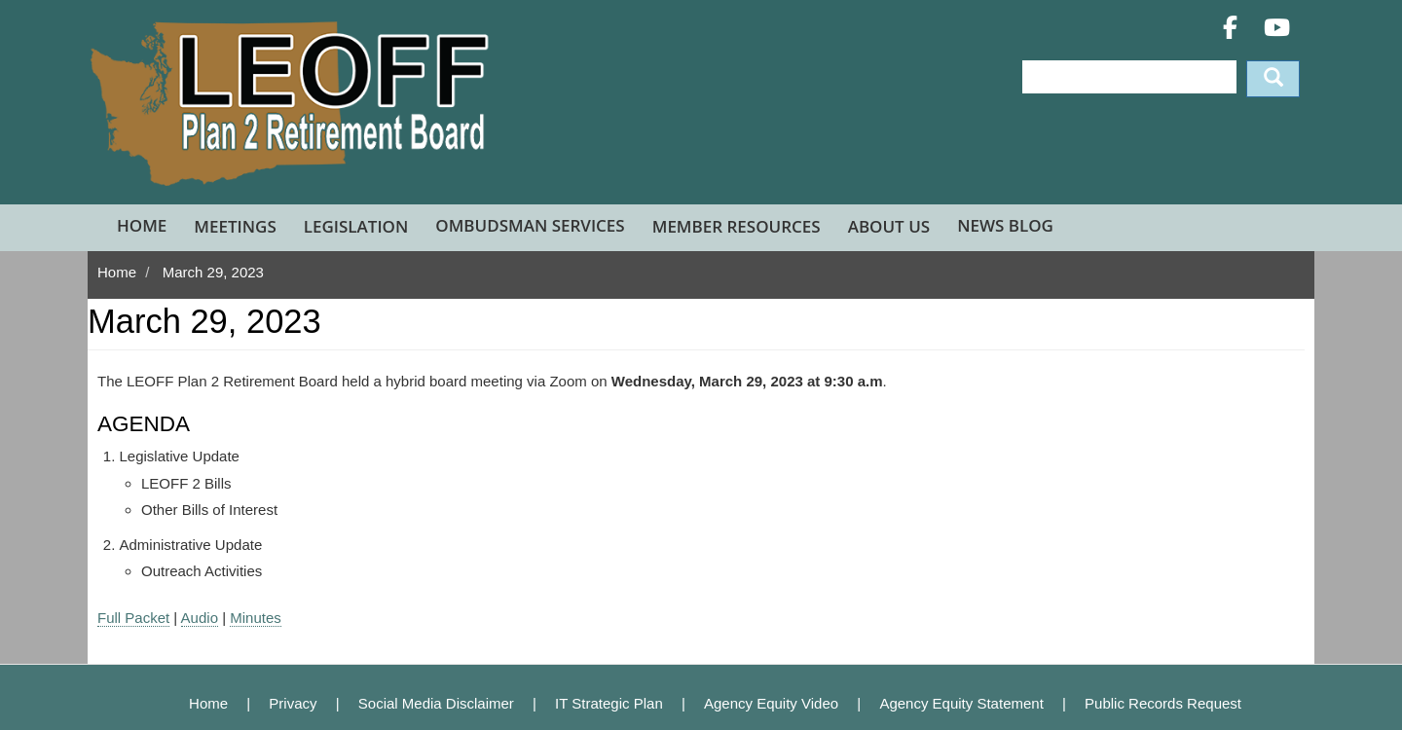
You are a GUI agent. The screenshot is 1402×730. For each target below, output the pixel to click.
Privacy (292, 703)
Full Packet (133, 617)
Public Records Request (1163, 703)
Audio (199, 617)
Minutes (255, 617)
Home (141, 225)
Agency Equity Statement (961, 703)
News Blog (1005, 225)
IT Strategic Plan (609, 703)
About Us (889, 226)
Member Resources (736, 226)
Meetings (235, 226)
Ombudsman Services (529, 225)
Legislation (356, 226)
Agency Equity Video (771, 703)
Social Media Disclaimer (436, 703)
